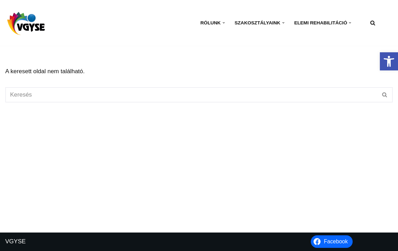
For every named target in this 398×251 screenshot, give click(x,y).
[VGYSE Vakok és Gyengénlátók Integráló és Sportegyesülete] (26, 22)
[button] (389, 61)
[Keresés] (372, 22)
